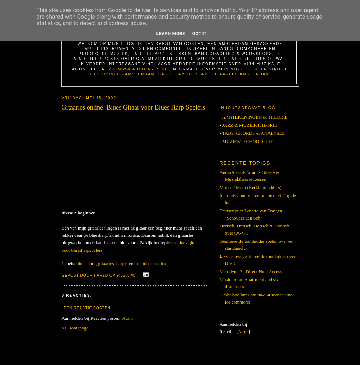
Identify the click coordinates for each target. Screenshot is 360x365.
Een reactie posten (87, 308)
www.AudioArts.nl (143, 69)
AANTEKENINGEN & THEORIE (254, 117)
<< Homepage (75, 328)
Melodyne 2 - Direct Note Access (251, 271)
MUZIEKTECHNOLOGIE (247, 141)
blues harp (86, 263)
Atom (127, 318)
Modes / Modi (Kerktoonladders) (250, 187)
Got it (199, 33)
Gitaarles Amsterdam (240, 74)
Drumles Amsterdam (127, 74)
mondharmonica (151, 263)
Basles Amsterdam (183, 74)
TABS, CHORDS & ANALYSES (253, 133)
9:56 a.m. (127, 275)
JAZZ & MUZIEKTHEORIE (249, 125)
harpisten (125, 263)
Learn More (170, 33)
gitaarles (106, 263)
